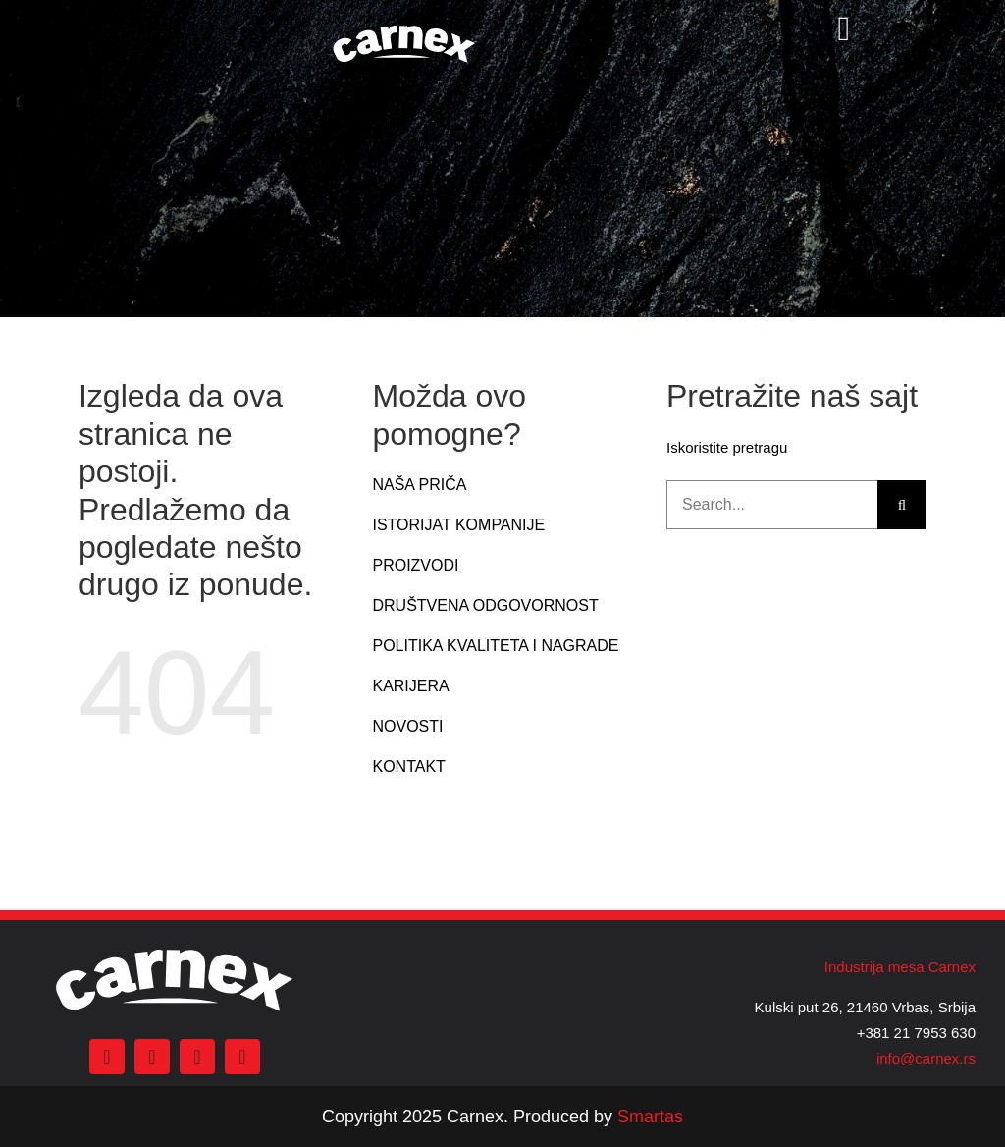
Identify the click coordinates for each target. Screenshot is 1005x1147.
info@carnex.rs (926, 1058)
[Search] (901, 504)
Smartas (650, 1116)
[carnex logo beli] (404, 27)
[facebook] (107, 1056)
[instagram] (152, 1056)
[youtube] (197, 1056)
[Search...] (771, 504)
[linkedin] (242, 1056)
